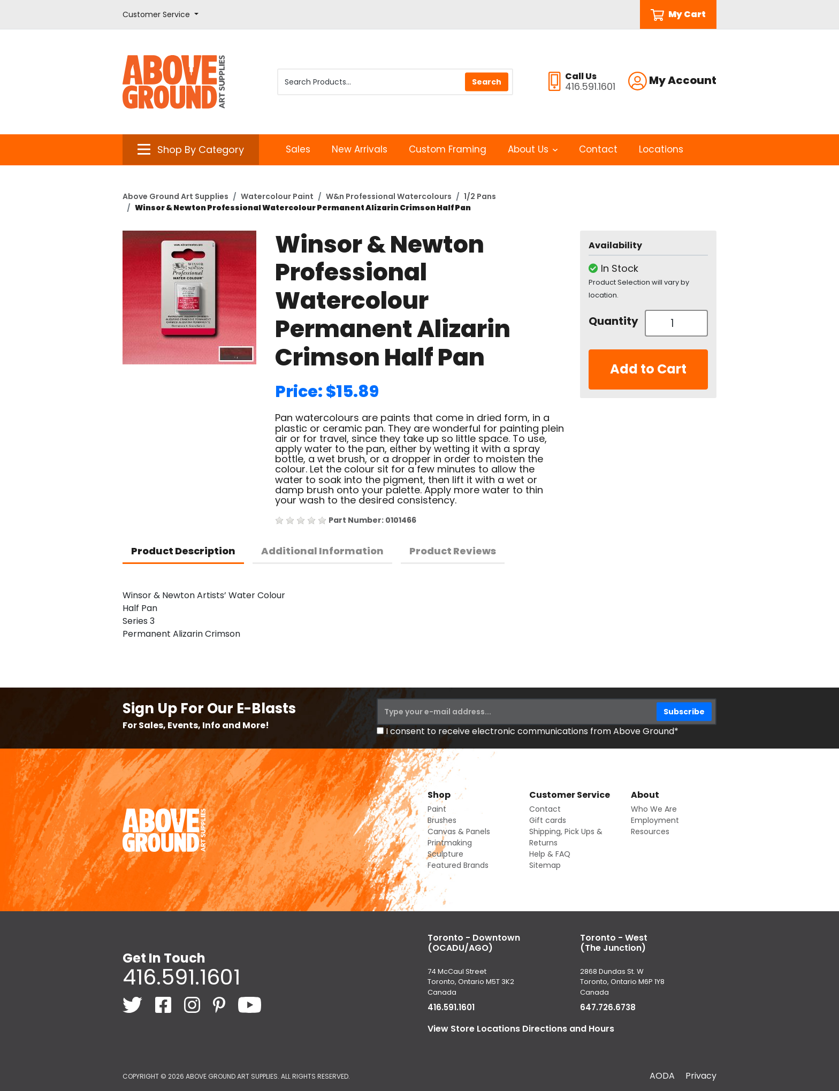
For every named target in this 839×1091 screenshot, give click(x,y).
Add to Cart (648, 369)
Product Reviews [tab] (452, 551)
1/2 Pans (480, 196)
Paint (437, 809)
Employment (655, 820)
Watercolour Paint (277, 196)
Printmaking (450, 842)
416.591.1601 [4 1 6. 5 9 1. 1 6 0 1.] (181, 977)
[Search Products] (395, 81)
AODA (662, 1076)
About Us (533, 149)
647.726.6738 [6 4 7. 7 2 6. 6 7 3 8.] (608, 1007)
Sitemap (545, 865)
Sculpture (445, 854)
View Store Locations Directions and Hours (521, 1029)
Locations (661, 149)
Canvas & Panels (459, 831)
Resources (650, 831)
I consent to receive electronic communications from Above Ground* (532, 731)
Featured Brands (458, 865)
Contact (598, 149)
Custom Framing (447, 149)
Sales (298, 149)
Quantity (613, 321)
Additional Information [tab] (322, 551)
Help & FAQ (549, 854)
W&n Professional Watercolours (389, 196)
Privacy (700, 1076)
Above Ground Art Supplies (175, 196)
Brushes (442, 820)
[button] (161, 14)
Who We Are (654, 809)
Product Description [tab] (183, 551)
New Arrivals (359, 149)
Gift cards (547, 820)
